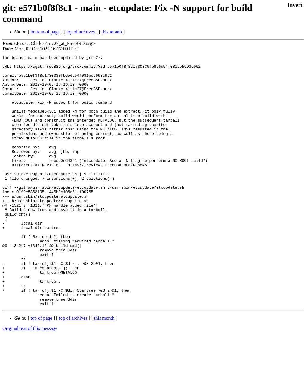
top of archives (80, 31)
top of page (41, 368)
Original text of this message (29, 378)
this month (112, 31)
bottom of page (45, 31)
